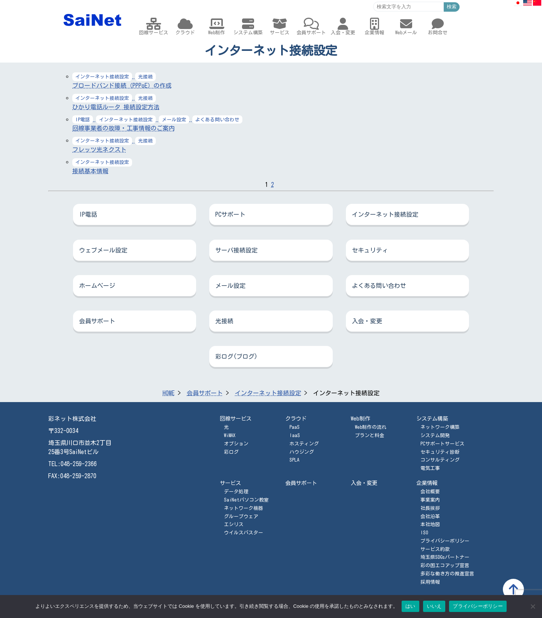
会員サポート (97, 321)
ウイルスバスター (243, 532)
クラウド (295, 418)
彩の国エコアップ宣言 (444, 565)
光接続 (224, 321)
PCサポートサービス (442, 443)
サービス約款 (435, 549)
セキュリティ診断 (440, 452)
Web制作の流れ (371, 427)
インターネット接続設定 (385, 214)
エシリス (234, 524)
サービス (230, 483)
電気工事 (430, 468)
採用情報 (430, 582)
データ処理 (236, 491)
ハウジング (301, 452)
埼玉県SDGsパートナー (444, 557)
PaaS (294, 427)
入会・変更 (367, 321)
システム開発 (435, 435)
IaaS (294, 435)
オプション (236, 443)
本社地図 (430, 524)
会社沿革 (430, 516)
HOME (169, 393)
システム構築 (432, 418)
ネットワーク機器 (243, 508)
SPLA (294, 459)
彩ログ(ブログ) (236, 356)
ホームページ (97, 286)
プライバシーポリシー (444, 540)
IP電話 (88, 214)
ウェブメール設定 (103, 250)
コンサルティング (440, 459)
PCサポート (230, 214)
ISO (424, 532)
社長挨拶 (430, 508)
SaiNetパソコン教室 (246, 499)
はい (410, 606)
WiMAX (229, 435)
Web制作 (360, 418)
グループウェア (241, 516)
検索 (452, 6)
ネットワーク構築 (440, 427)
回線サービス (235, 418)
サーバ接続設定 (236, 250)
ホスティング (304, 443)
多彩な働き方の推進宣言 (447, 573)
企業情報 (426, 483)
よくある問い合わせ (379, 286)
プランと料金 (369, 435)
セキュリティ (370, 250)
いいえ (434, 606)
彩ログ (231, 452)
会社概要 (430, 491)
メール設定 (230, 286)
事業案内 (430, 499)
